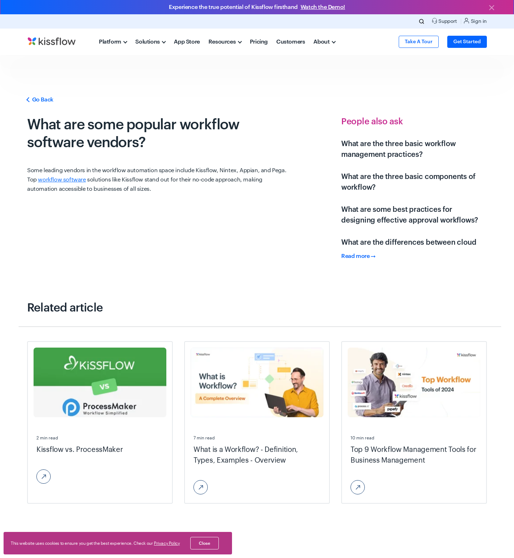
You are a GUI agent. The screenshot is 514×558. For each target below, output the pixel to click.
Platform (113, 42)
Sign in (475, 21)
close (204, 543)
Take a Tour (419, 41)
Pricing (259, 42)
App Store (187, 42)
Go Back (40, 100)
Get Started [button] (467, 41)
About (324, 42)
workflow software (62, 180)
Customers (290, 42)
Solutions (150, 42)
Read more (358, 256)
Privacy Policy (167, 543)
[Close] (491, 8)
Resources (225, 42)
